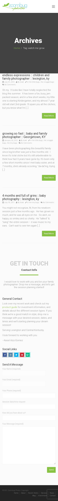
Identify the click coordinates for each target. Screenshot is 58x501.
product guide (9, 307)
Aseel (22, 82)
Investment (42, 496)
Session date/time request (13, 402)
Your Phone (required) (11, 391)
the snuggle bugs (47, 82)
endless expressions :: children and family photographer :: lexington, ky (25, 76)
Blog (34, 496)
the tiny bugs (12, 143)
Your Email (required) (23, 382)
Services (44, 493)
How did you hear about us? (14, 413)
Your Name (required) (23, 371)
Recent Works (33, 493)
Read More (49, 116)
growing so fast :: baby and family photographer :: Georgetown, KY (24, 135)
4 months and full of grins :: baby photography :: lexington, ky (24, 197)
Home (17, 48)
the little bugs (34, 82)
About (23, 493)
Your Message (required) (13, 424)
